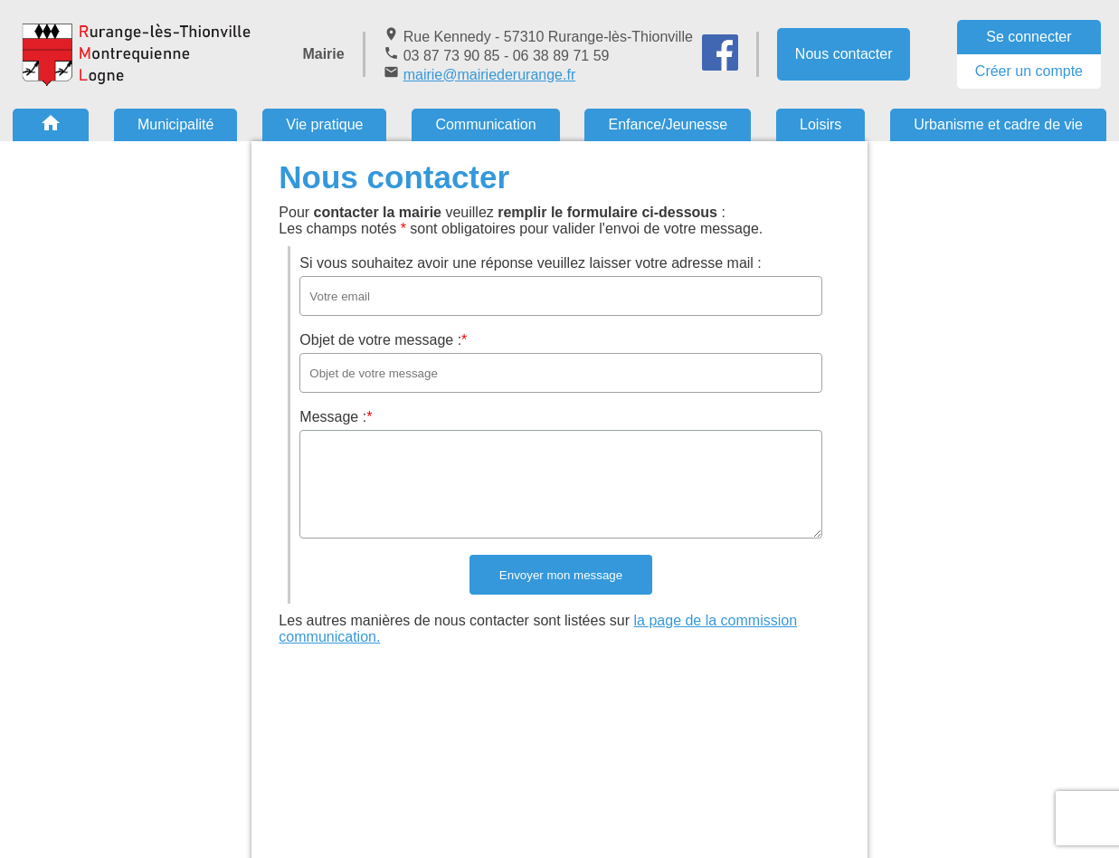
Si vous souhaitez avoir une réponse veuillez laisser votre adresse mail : (530, 263)
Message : (335, 416)
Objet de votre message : (383, 340)
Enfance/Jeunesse (667, 124)
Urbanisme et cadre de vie (998, 124)
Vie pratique (324, 124)
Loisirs (820, 124)
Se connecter (1028, 36)
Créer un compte (1029, 71)
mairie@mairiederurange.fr (489, 74)
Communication (485, 124)
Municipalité (175, 124)
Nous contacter (844, 54)
